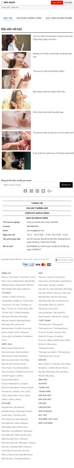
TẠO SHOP (57, 2)
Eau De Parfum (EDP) (10, 380)
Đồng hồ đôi (20, 285)
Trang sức (44, 387)
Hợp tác (15, 7)
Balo (3, 309)
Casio (32, 277)
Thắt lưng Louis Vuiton (47, 352)
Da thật (18, 328)
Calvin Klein (13, 277)
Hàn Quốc (5, 316)
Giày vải (52, 305)
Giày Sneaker (54, 281)
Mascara (27, 447)
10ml (27, 391)
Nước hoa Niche (22, 352)
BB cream (23, 443)
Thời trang (44, 320)
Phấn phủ (23, 439)
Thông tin (37, 203)
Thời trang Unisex (60, 328)
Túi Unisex (20, 297)
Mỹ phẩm (6, 403)
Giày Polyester (44, 316)
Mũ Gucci (41, 344)
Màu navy (57, 293)
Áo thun (50, 332)
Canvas (65, 316)
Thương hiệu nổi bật (21, 458)
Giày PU (60, 305)
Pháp (18, 313)
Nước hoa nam (7, 348)
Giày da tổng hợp (45, 313)
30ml (9, 395)
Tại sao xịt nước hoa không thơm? (48, 71)
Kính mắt (43, 379)
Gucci (9, 281)
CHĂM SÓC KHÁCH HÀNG (37, 213)
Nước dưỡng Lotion (9, 427)
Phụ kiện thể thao (48, 419)
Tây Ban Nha (7, 301)
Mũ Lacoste (51, 344)
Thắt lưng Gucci (63, 352)
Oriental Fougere (8, 376)
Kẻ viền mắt (16, 451)
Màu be (49, 293)
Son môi (25, 451)
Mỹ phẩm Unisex (8, 411)
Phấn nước (14, 443)
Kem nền (5, 447)
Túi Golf (5, 313)
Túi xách (6, 293)
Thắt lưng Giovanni (45, 348)
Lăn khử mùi (44, 407)
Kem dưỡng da (21, 419)
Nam (40, 364)
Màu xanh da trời (17, 324)
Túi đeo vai (11, 309)
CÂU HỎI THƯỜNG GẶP (37, 208)
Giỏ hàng (68, 3)
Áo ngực (50, 336)
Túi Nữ (12, 297)
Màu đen (14, 316)
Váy (63, 332)
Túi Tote (15, 305)
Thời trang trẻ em (45, 328)
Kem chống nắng (8, 419)
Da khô (28, 411)
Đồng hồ (6, 273)
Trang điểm (44, 391)
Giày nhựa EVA (58, 313)
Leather (19, 376)
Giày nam (42, 277)
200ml (17, 399)
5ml (22, 391)
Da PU (16, 332)
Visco (4, 340)
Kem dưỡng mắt (8, 435)
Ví (30, 305)
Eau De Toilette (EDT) (10, 384)
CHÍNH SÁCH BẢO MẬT (41, 259)
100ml (27, 395)
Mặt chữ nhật (6, 289)
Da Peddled (16, 336)
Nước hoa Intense (20, 356)
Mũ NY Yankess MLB (61, 340)
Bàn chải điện (45, 423)
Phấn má (5, 443)
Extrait (30, 387)
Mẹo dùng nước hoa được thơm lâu (49, 91)
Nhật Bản (25, 313)
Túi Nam (5, 297)
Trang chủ (5, 7)
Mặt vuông (17, 289)
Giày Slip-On (43, 289)
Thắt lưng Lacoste (45, 356)
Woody (16, 364)
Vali (30, 309)
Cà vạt (56, 356)
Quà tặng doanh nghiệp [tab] (59, 18)
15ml (4, 395)
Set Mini (16, 391)
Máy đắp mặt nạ (26, 455)
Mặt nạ (4, 455)
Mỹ (11, 313)
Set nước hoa (6, 391)
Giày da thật (43, 305)
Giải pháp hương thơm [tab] (29, 18)
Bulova (4, 277)
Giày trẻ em (42, 281)
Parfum (23, 387)
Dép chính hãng (56, 289)
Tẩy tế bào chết (19, 415)
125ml (4, 399)
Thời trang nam (44, 324)
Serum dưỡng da (21, 423)
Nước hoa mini (7, 356)
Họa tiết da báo (62, 301)
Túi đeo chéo (28, 301)
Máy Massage (45, 411)
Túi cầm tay (6, 305)
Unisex (46, 364)
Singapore (17, 301)
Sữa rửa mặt (45, 395)
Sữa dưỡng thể (16, 431)
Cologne (23, 384)
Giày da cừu (56, 316)
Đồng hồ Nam (18, 281)
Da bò (4, 332)
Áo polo (57, 332)
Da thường (20, 411)
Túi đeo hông (22, 309)
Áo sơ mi (41, 332)
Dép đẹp (42, 403)
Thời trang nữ (57, 324)
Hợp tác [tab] (7, 18)
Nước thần (5, 431)
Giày (40, 273)
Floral (23, 364)
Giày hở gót (42, 285)
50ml (15, 395)
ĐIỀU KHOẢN (27, 259)
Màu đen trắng (44, 297)
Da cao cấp (26, 328)
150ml (11, 399)
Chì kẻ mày (6, 451)
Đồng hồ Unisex (8, 285)
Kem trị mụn (22, 427)
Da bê (10, 332)
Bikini (50, 340)
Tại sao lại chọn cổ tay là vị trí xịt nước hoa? (53, 132)
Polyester (24, 332)
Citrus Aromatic (8, 372)
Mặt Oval (26, 289)
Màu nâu (5, 320)
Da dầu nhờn (6, 415)
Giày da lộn (52, 309)
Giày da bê (42, 309)
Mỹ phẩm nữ (19, 407)
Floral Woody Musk (20, 368)
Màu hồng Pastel (23, 320)
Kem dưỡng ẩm (7, 423)
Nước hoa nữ (19, 348)
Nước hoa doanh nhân (10, 360)
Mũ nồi (64, 368)
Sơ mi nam (42, 340)
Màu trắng (23, 316)
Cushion (31, 443)
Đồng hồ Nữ (29, 281)
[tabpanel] (37, 97)
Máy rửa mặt (13, 455)
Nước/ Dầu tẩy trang (23, 435)
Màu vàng (5, 324)
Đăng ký (66, 184)
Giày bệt (52, 285)
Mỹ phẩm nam (7, 407)
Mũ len (58, 368)
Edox (4, 281)
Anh (21, 360)
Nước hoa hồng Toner (10, 439)
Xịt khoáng (27, 431)
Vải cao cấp (6, 336)
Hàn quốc (56, 364)
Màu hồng (42, 301)
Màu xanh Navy (7, 328)
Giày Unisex (59, 277)
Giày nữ (50, 277)
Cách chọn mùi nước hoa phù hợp (48, 112)
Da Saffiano (27, 336)
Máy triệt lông (7, 458)
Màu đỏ (12, 320)
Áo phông (58, 336)
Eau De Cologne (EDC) (10, 387)
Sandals (60, 285)
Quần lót (41, 336)
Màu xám (51, 301)
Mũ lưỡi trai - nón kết (46, 368)
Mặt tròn (29, 285)
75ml (21, 395)
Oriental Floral (21, 372)
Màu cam (66, 293)
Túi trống (23, 305)
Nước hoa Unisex (8, 352)
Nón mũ (42, 360)
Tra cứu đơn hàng (64, 260)
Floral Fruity (6, 368)
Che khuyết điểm (16, 447)
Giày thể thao (66, 281)
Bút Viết (42, 415)
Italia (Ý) (5, 364)
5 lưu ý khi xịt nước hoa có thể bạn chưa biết (53, 153)
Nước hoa (7, 344)
